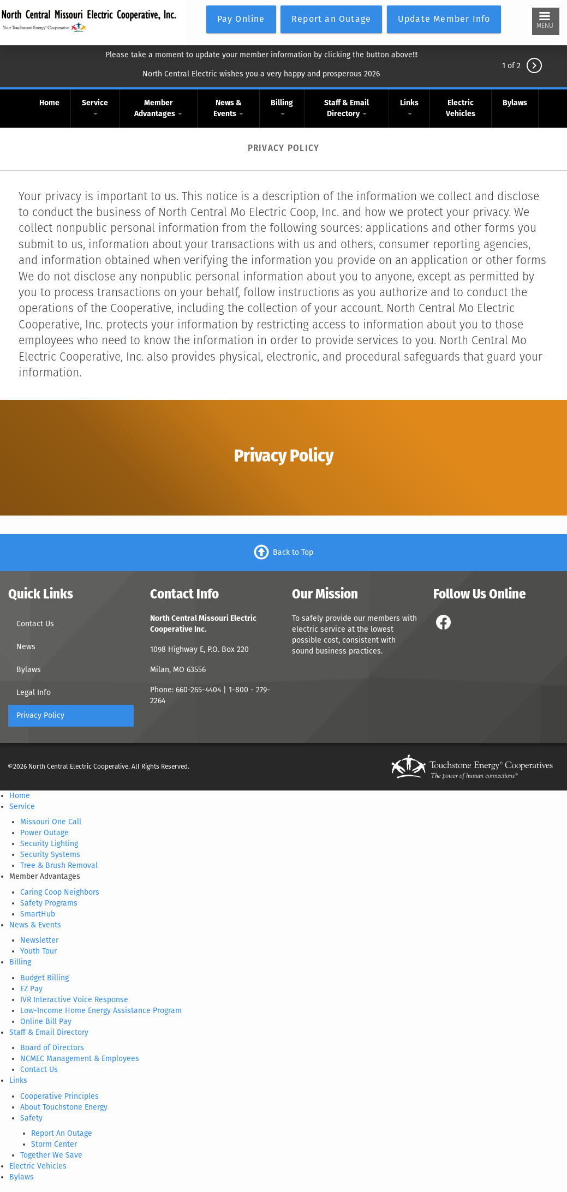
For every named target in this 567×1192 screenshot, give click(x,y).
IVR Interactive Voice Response (74, 999)
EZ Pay (31, 988)
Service (95, 106)
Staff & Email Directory (346, 108)
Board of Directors (52, 1047)
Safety (31, 1118)
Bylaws (515, 102)
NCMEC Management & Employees (79, 1058)
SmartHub (37, 914)
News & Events (228, 108)
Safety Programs (48, 903)
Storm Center (54, 1144)
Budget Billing (44, 978)
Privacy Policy (40, 715)
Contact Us (35, 623)
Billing (282, 106)
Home (49, 102)
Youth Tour (38, 951)
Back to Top (293, 552)
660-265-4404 (199, 689)
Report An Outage (61, 1133)
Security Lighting (49, 843)
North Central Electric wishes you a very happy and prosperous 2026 (261, 74)
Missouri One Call (50, 821)
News (25, 646)
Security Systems (50, 854)
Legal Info (33, 692)
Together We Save (51, 1155)
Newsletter (39, 940)
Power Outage (44, 832)
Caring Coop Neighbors (59, 892)
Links (409, 106)
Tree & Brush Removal (59, 865)
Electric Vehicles (460, 108)
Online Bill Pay (45, 1021)
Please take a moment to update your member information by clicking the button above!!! (261, 54)
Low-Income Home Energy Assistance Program (101, 1010)
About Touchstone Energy (64, 1107)
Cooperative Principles (59, 1096)
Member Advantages (158, 108)
